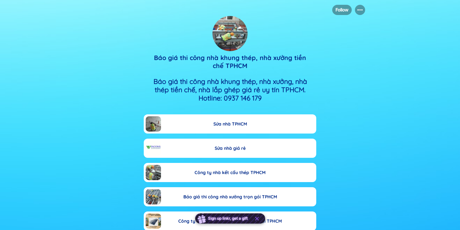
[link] (230, 124)
